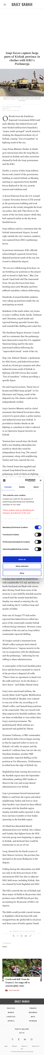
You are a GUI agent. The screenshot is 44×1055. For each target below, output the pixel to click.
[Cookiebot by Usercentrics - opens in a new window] (26, 480)
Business (33, 1012)
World (11, 1012)
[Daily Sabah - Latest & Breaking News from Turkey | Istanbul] (22, 4)
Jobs (6, 1046)
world (4, 946)
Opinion (33, 1021)
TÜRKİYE (33, 1008)
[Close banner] (40, 480)
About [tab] (36, 487)
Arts (33, 1017)
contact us (35, 1046)
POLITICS (11, 1008)
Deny (22, 573)
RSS (22, 1048)
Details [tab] (22, 487)
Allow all (22, 559)
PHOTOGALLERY (14, 990)
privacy (14, 1046)
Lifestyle (11, 1017)
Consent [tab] (7, 487)
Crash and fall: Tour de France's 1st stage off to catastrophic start (17, 983)
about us (24, 1046)
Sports (11, 1021)
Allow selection (22, 566)
